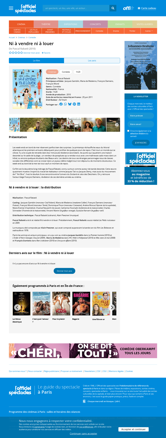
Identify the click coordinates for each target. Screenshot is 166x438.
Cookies (129, 371)
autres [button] (148, 31)
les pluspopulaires (33, 31)
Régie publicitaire (51, 371)
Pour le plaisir (58, 319)
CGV (98, 371)
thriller (132, 31)
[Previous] (17, 307)
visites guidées (145, 24)
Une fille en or (98, 319)
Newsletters (89, 371)
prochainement (82, 31)
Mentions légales (116, 371)
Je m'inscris (140, 142)
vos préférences (86, 426)
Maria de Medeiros (88, 81)
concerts (95, 24)
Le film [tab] (36, 60)
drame (116, 31)
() (38, 202)
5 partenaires (39, 426)
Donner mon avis (64, 271)
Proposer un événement (71, 371)
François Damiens (105, 81)
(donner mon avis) (31, 52)
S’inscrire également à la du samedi (140, 134)
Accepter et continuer (133, 429)
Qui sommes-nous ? (17, 371)
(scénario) (45, 215)
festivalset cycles (66, 31)
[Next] (117, 124)
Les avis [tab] (92, 60)
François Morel (52, 83)
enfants (120, 24)
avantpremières (50, 31)
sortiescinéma (17, 31)
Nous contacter (35, 371)
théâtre (46, 24)
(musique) (68, 215)
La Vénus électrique (17, 320)
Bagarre (75, 319)
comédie (99, 31)
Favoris (46, 52)
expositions (70, 24)
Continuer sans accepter (83, 433)
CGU (105, 371)
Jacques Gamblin (72, 81)
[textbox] (76, 8)
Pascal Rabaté (64, 78)
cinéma (21, 24)
